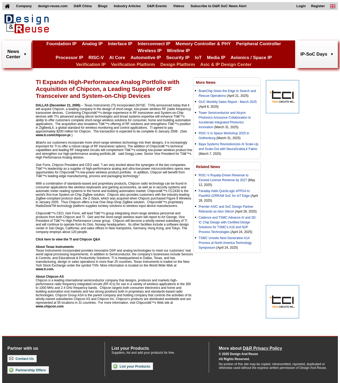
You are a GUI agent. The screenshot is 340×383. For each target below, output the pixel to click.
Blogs (103, 6)
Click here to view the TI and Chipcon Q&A (68, 239)
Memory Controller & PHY (203, 43)
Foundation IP (61, 43)
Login (301, 6)
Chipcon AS (55, 276)
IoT (198, 57)
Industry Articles (127, 6)
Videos (178, 6)
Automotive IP (145, 57)
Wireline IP (178, 50)
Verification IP (91, 64)
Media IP (216, 57)
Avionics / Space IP (251, 57)
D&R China (83, 6)
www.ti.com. (45, 269)
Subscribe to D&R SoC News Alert (218, 6)
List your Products (131, 366)
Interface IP (120, 43)
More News (206, 82)
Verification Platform (133, 64)
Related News (208, 167)
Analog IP (92, 43)
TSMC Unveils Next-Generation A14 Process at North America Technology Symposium (225, 242)
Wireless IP (150, 50)
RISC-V (96, 57)
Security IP (178, 57)
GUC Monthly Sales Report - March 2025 (228, 102)
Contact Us (21, 359)
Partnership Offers (27, 370)
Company (24, 6)
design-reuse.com (52, 6)
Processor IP (69, 57)
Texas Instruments (60, 247)
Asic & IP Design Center (226, 64)
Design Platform (177, 64)
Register (318, 6)
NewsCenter (13, 54)
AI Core (117, 57)
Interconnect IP (154, 43)
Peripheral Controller (258, 43)
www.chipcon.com (49, 306)
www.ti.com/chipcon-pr (53, 135)
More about (250, 348)
